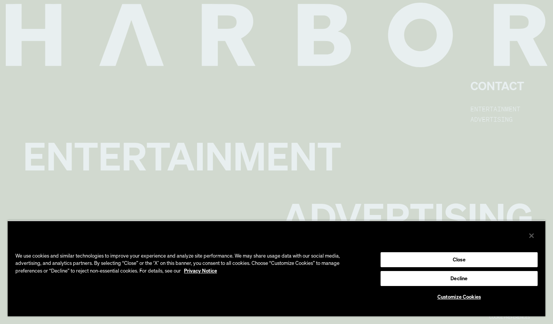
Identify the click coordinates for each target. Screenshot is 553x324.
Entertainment (495, 109)
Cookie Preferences (509, 317)
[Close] (531, 235)
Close (459, 259)
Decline (458, 278)
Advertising (491, 119)
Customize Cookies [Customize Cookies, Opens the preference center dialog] (459, 297)
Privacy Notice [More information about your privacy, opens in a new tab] (200, 270)
